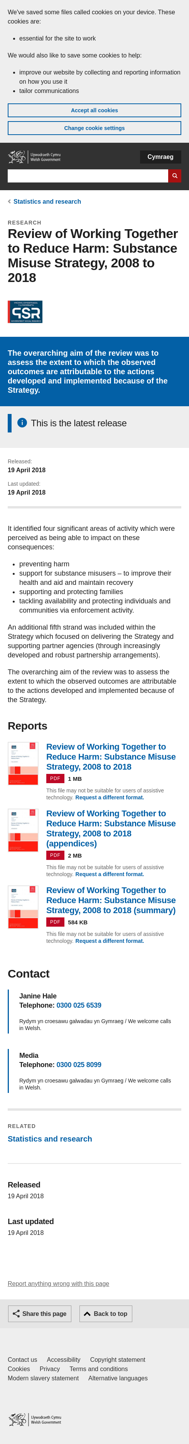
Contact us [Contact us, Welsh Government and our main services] (22, 1359)
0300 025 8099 (78, 1065)
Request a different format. (110, 797)
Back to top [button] (110, 1314)
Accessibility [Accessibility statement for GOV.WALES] (63, 1359)
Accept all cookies (94, 110)
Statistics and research (47, 201)
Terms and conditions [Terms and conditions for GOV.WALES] (98, 1369)
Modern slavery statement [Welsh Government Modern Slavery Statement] (43, 1378)
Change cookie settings (94, 128)
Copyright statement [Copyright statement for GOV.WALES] (117, 1359)
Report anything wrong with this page (58, 1283)
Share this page (44, 1314)
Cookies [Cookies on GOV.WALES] (19, 1369)
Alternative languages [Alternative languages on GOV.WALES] (118, 1378)
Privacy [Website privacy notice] (50, 1369)
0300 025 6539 (78, 1005)
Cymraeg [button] (161, 157)
